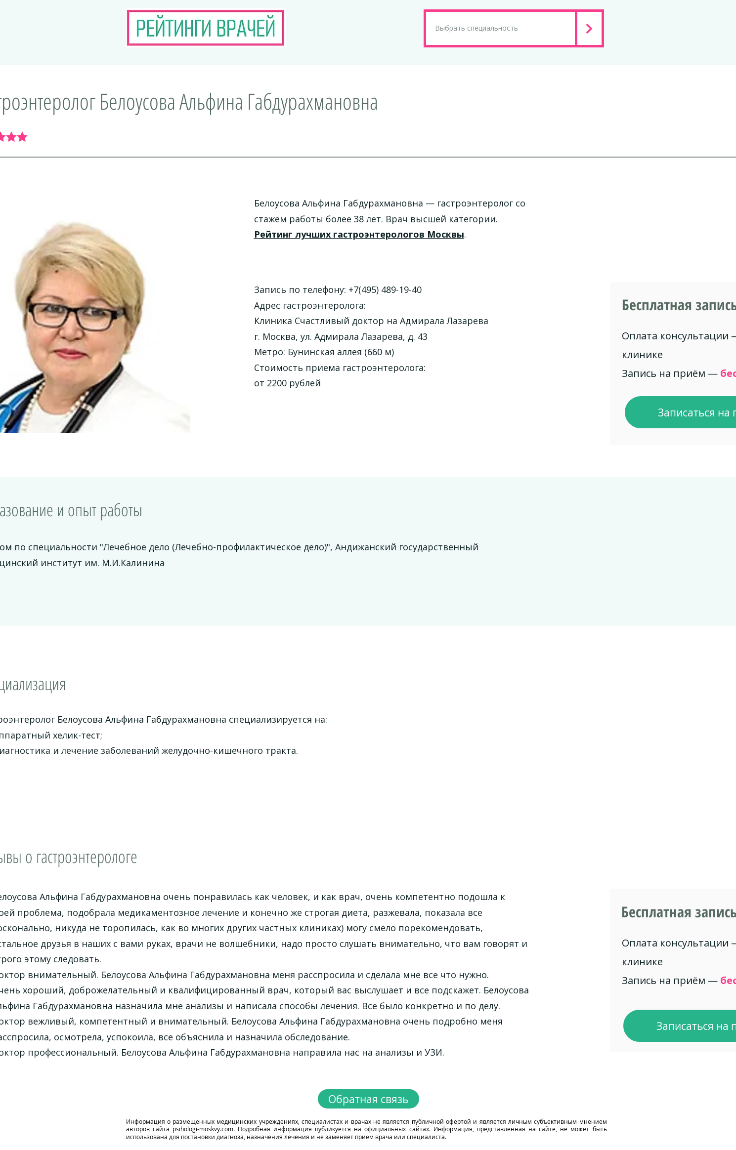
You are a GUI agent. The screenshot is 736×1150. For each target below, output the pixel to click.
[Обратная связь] (368, 1099)
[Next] (590, 28)
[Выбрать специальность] (500, 28)
